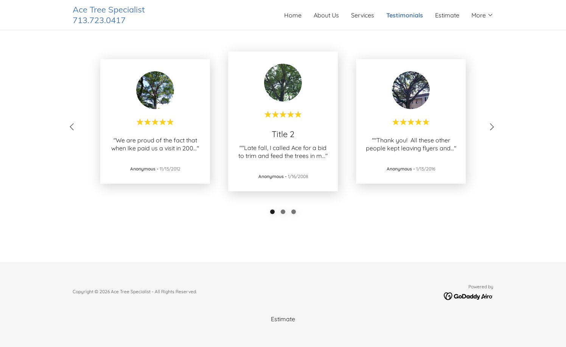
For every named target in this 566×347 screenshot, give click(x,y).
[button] (482, 15)
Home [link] (293, 15)
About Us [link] (326, 15)
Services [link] (362, 15)
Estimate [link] (447, 15)
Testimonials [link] (404, 15)
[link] (178, 21)
